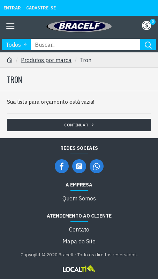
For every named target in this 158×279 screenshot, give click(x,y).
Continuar (76, 124)
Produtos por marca (46, 60)
